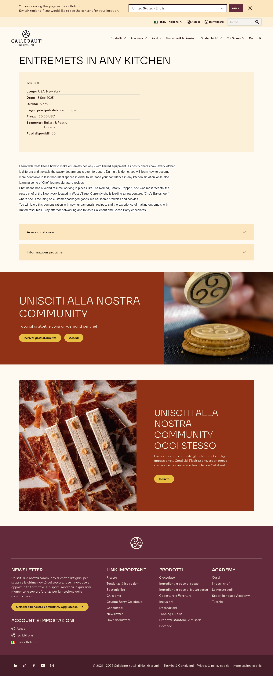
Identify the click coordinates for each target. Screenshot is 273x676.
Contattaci (115, 608)
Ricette (156, 38)
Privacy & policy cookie (213, 665)
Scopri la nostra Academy (231, 596)
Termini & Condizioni (179, 665)
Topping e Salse (170, 614)
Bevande (165, 626)
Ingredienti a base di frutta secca (183, 589)
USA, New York (49, 91)
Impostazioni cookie (247, 665)
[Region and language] (178, 8)
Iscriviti (164, 479)
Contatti (255, 38)
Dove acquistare (119, 620)
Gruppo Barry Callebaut (124, 602)
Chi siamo (114, 596)
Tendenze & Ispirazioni (181, 38)
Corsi (216, 577)
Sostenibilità (116, 589)
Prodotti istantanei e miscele (180, 620)
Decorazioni (168, 608)
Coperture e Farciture (175, 596)
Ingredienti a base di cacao (179, 583)
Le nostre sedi (222, 589)
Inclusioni (166, 602)
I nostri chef (221, 583)
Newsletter (115, 614)
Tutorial (218, 602)
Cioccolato (167, 577)
